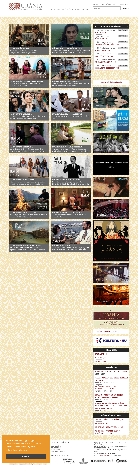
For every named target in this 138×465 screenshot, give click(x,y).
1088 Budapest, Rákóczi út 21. (61, 10)
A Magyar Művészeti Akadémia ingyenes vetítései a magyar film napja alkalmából (111, 405)
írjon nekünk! (56, 450)
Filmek (14, 14)
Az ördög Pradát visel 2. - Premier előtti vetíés (107, 387)
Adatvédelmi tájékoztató (60, 455)
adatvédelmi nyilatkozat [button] (16, 450)
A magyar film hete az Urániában (111, 371)
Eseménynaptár (95, 14)
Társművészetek (32, 14)
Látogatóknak (73, 14)
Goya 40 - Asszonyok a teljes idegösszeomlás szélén (109, 396)
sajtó (53, 453)
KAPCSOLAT (124, 4)
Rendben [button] (26, 456)
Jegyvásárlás (123, 30)
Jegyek (112, 14)
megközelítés (56, 446)
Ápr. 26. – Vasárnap (111, 26)
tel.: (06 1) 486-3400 (81, 10)
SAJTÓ (95, 4)
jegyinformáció (57, 448)
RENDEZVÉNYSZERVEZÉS (109, 4)
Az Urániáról (52, 14)
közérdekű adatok (58, 452)
